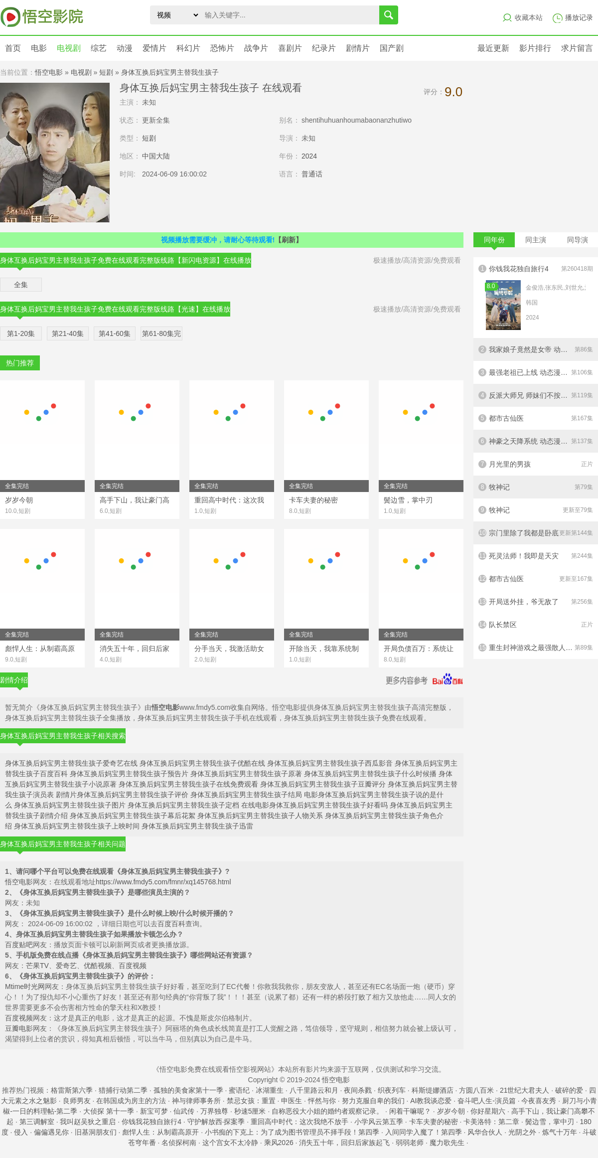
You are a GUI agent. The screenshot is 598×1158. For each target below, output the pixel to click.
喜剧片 (290, 48)
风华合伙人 (484, 1132)
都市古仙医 (535, 418)
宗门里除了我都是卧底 (535, 532)
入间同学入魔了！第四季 (423, 1132)
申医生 (291, 1101)
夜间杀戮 (358, 1090)
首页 (13, 48)
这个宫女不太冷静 (230, 1143)
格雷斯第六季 (72, 1090)
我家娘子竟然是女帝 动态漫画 (535, 349)
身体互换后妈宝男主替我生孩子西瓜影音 (330, 763)
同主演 (535, 240)
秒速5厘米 (250, 1111)
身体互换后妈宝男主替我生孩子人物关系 (260, 816)
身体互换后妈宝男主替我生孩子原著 (246, 774)
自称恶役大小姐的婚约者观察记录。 (327, 1111)
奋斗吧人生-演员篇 (486, 1101)
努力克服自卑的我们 (373, 1101)
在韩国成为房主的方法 (131, 1101)
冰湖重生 (270, 1090)
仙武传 (183, 1111)
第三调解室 (36, 1122)
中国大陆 (156, 156)
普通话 (311, 174)
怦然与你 (322, 1101)
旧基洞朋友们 (96, 1132)
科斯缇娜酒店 (432, 1090)
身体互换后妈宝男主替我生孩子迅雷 (197, 826)
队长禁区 (535, 624)
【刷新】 (288, 240)
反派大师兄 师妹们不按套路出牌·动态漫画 (535, 395)
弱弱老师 (410, 1143)
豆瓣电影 (19, 1028)
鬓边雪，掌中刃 (549, 1122)
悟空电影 (49, 72)
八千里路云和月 (314, 1090)
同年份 (494, 241)
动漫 (125, 48)
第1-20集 (21, 333)
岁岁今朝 (451, 1111)
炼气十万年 (559, 1132)
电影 (39, 48)
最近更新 (493, 48)
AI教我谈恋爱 (430, 1101)
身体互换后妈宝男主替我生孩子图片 (70, 805)
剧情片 (358, 48)
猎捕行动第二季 (123, 1090)
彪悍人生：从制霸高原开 (160, 1132)
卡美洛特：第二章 (491, 1122)
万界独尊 (214, 1111)
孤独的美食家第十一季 (188, 1090)
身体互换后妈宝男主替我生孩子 (170, 72)
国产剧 (392, 48)
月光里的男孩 (535, 464)
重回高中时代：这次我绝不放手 (299, 1122)
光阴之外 (522, 1132)
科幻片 (188, 48)
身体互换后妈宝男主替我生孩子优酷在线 (202, 763)
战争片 (256, 48)
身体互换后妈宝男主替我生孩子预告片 (129, 774)
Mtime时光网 (25, 987)
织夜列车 (392, 1090)
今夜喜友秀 (538, 1101)
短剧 (106, 72)
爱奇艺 (66, 966)
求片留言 (577, 48)
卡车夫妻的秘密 (433, 1122)
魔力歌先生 (447, 1143)
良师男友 (77, 1101)
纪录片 (324, 48)
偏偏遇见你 (51, 1132)
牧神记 (535, 487)
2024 (309, 156)
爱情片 (154, 48)
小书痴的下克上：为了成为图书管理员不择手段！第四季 (292, 1132)
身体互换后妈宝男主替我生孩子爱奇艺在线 (71, 763)
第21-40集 (68, 333)
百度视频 (133, 966)
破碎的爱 (569, 1090)
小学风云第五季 (378, 1122)
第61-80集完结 (161, 335)
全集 (21, 285)
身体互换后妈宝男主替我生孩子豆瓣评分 (323, 784)
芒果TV (37, 966)
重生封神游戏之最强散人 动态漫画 (535, 647)
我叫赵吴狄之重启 (88, 1122)
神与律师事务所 (196, 1101)
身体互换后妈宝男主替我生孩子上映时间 (77, 826)
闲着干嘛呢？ (410, 1111)
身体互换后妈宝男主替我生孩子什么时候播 (370, 774)
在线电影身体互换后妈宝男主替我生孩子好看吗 (314, 805)
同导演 (577, 240)
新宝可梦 (154, 1111)
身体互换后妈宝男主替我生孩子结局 (246, 795)
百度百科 (171, 924)
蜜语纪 (239, 1090)
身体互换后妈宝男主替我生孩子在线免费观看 (188, 784)
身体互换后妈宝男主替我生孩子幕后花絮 (132, 816)
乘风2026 (279, 1143)
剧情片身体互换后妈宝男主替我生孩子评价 (122, 795)
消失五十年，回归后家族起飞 (344, 1143)
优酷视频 (98, 966)
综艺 (99, 48)
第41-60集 (115, 333)
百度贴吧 (19, 945)
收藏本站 (529, 17)
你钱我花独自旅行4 (535, 297)
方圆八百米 (476, 1090)
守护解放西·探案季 (216, 1122)
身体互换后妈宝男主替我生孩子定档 (183, 805)
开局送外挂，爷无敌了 (535, 601)
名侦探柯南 (178, 1143)
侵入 (21, 1132)
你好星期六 (487, 1111)
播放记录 (579, 17)
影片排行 (535, 48)
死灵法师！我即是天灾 (535, 555)
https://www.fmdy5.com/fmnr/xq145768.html (163, 882)
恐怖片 (222, 48)
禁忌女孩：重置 (251, 1101)
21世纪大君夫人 (525, 1090)
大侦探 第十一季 (108, 1111)
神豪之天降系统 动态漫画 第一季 (535, 441)
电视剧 (69, 48)
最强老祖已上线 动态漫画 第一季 (535, 372)
